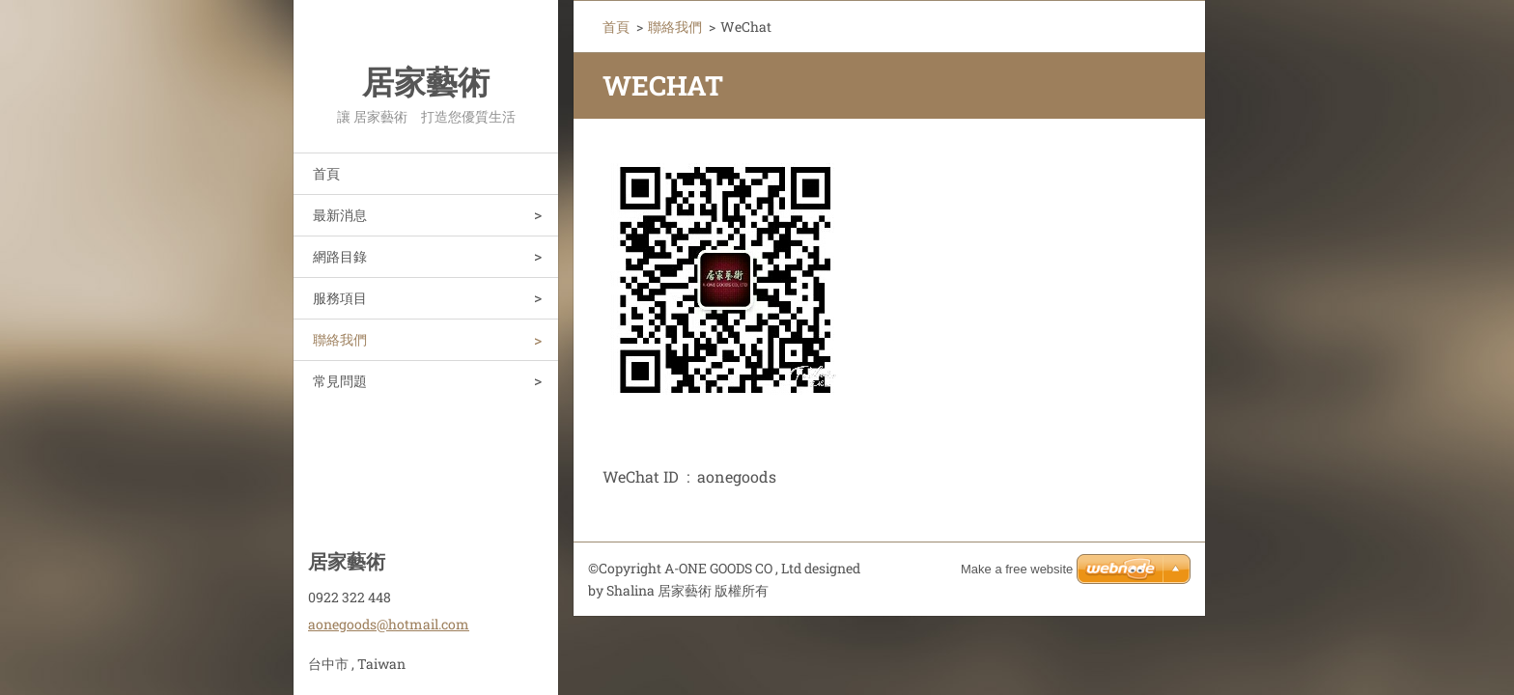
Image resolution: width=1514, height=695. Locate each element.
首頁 (326, 173)
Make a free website (1017, 569)
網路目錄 (340, 256)
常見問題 (340, 381)
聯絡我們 (340, 339)
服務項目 (340, 298)
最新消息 (340, 215)
